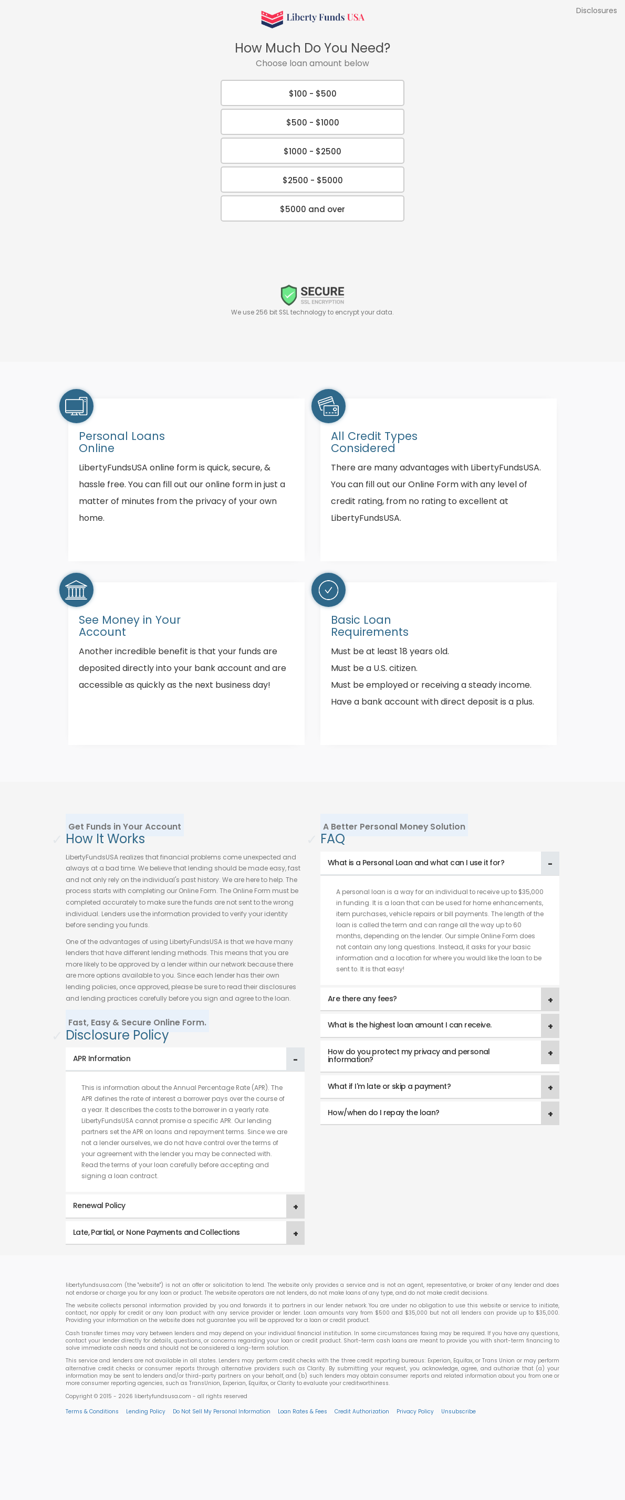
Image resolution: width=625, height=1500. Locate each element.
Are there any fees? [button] (362, 998)
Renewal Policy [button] (99, 1205)
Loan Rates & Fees (302, 1411)
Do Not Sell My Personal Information (221, 1411)
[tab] (185, 1059)
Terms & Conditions (92, 1411)
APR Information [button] (101, 1058)
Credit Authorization (362, 1411)
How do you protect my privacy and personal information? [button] (409, 1055)
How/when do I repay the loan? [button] (384, 1112)
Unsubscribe (458, 1411)
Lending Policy (145, 1411)
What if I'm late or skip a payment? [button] (389, 1086)
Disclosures (596, 10)
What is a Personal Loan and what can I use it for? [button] (416, 862)
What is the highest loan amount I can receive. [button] (409, 1025)
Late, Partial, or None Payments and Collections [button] (156, 1232)
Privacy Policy (415, 1411)
